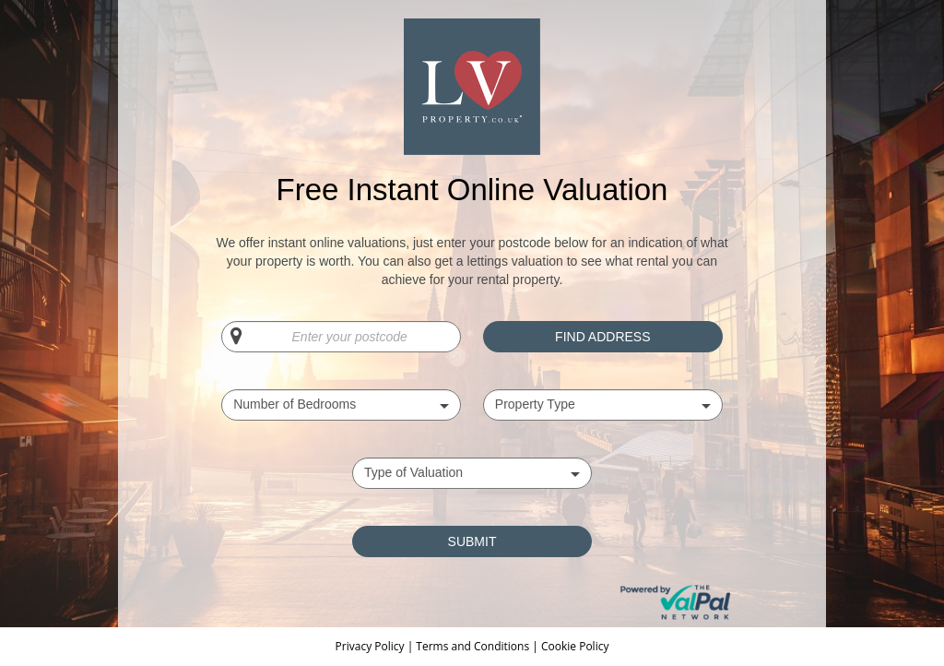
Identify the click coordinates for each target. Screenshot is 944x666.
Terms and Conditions (472, 646)
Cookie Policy (574, 646)
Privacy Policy (371, 646)
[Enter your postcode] (341, 336)
